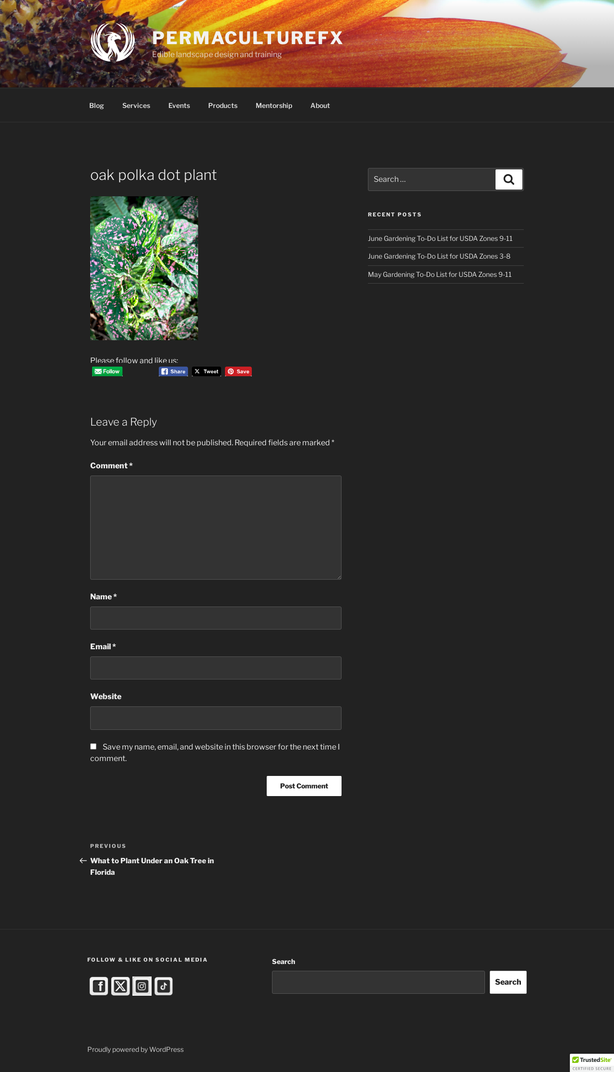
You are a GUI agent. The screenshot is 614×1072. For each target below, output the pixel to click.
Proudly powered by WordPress (135, 1049)
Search (283, 961)
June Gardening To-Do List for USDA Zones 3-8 (439, 256)
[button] (592, 1063)
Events (179, 105)
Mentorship (274, 105)
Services (136, 105)
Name (103, 596)
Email (103, 646)
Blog (96, 105)
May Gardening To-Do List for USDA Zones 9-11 (440, 274)
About (320, 105)
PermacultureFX (248, 37)
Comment (111, 465)
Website (105, 696)
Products (222, 105)
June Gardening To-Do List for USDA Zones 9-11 (440, 238)
